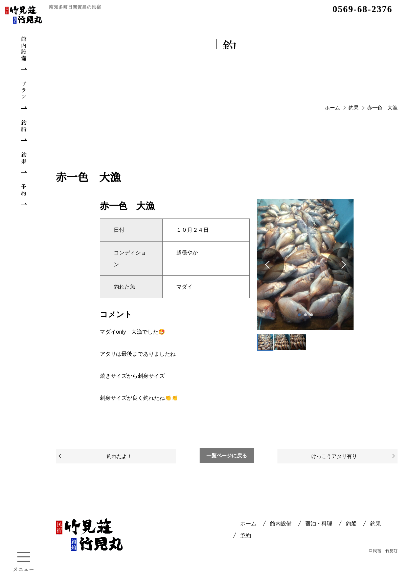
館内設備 (281, 523)
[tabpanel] (305, 264)
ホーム (248, 523)
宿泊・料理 (318, 523)
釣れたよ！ (119, 456)
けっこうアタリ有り (334, 456)
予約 (245, 535)
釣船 (351, 523)
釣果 (375, 523)
